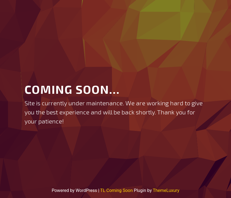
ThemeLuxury (166, 190)
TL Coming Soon (116, 190)
